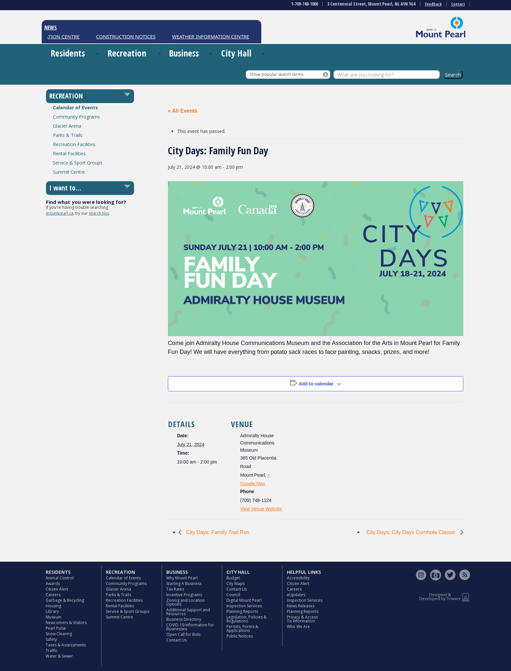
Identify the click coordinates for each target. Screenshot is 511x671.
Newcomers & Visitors (66, 622)
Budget (233, 578)
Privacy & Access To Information (302, 619)
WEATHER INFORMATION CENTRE (212, 36)
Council (233, 594)
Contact (458, 4)
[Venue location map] (328, 447)
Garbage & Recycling (65, 600)
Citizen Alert (57, 589)
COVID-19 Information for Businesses (190, 627)
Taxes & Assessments (66, 645)
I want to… (65, 187)
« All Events (182, 111)
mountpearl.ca (59, 213)
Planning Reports (242, 611)
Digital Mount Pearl (244, 600)
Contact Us (176, 640)
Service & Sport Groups (78, 163)
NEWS (50, 27)
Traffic (52, 650)
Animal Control (60, 578)
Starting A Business (183, 583)
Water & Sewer (59, 656)
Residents (68, 53)
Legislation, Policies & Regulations (246, 619)
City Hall (236, 53)
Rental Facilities (69, 153)
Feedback (433, 4)
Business (184, 53)
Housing (53, 606)
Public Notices (239, 636)
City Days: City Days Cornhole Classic (411, 532)
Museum (53, 617)
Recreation (126, 53)
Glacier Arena (67, 126)
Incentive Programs (184, 594)
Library (52, 611)
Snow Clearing (59, 634)
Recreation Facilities (74, 144)
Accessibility (298, 578)
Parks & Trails (67, 135)
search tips (99, 213)
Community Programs (76, 117)
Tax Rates (175, 589)
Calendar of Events (75, 107)
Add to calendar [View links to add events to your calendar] (316, 383)
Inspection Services (244, 606)
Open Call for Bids (183, 634)
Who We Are (298, 626)
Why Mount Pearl (181, 578)
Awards (53, 583)
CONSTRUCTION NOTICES (128, 36)
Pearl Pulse (56, 628)
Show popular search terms (276, 74)
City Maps (235, 583)
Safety (51, 639)
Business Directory (183, 619)
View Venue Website (261, 508)
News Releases (300, 606)
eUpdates (296, 594)
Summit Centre (69, 172)
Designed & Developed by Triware (440, 596)
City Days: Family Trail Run (217, 532)
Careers (53, 594)
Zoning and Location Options (185, 602)
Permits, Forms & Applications (242, 628)
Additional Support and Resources (188, 612)
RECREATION (66, 95)
